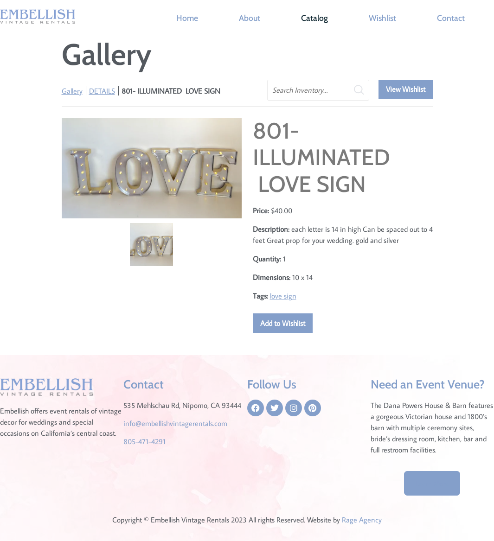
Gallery (72, 90)
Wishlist (382, 18)
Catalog (314, 18)
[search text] (318, 90)
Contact (451, 18)
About (249, 18)
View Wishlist (405, 89)
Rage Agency (362, 519)
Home (187, 18)
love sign (283, 295)
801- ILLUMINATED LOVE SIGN (171, 90)
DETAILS (102, 90)
